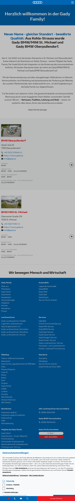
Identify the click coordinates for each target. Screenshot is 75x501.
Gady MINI (43, 292)
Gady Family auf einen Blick (50, 367)
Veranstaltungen (8, 300)
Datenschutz (6, 418)
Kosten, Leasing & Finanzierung (52, 348)
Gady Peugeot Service (48, 337)
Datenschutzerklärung (10, 475)
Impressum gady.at (9, 412)
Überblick (42, 321)
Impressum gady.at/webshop (13, 415)
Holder (4, 389)
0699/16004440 (47, 422)
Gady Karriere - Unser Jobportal (14, 436)
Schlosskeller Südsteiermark (12, 441)
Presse (4, 311)
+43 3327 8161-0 (12, 224)
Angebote (5, 303)
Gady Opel (43, 294)
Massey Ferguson (8, 369)
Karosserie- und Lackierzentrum (52, 346)
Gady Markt (6, 292)
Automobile (44, 283)
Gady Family (6, 283)
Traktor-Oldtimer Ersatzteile (12, 358)
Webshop (5, 355)
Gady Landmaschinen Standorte (14, 332)
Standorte (43, 355)
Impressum (24, 475)
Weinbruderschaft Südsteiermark (14, 444)
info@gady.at (10, 158)
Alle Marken (6, 402)
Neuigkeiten (6, 297)
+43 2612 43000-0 (13, 152)
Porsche (4, 394)
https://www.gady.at (13, 155)
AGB (3, 421)
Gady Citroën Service (47, 340)
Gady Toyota (43, 297)
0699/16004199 (47, 412)
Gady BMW (43, 289)
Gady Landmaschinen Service (13, 335)
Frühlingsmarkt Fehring (10, 447)
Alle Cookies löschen (36, 475)
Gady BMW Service (46, 329)
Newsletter (5, 308)
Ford (3, 380)
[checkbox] (3, 481)
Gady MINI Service (46, 326)
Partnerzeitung (7, 439)
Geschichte (5, 294)
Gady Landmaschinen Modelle (13, 321)
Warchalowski (6, 397)
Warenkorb (5, 361)
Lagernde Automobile (47, 286)
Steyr (3, 367)
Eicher (3, 378)
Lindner (4, 391)
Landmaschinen (8, 317)
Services (42, 317)
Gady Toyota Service (47, 335)
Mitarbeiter (5, 289)
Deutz (3, 375)
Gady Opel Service (46, 332)
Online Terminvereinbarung (50, 324)
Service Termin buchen (48, 300)
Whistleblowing (7, 423)
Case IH (4, 372)
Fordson (4, 383)
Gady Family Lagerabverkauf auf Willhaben (18, 364)
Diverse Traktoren (8, 400)
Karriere (4, 305)
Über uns (5, 286)
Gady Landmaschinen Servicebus (14, 329)
